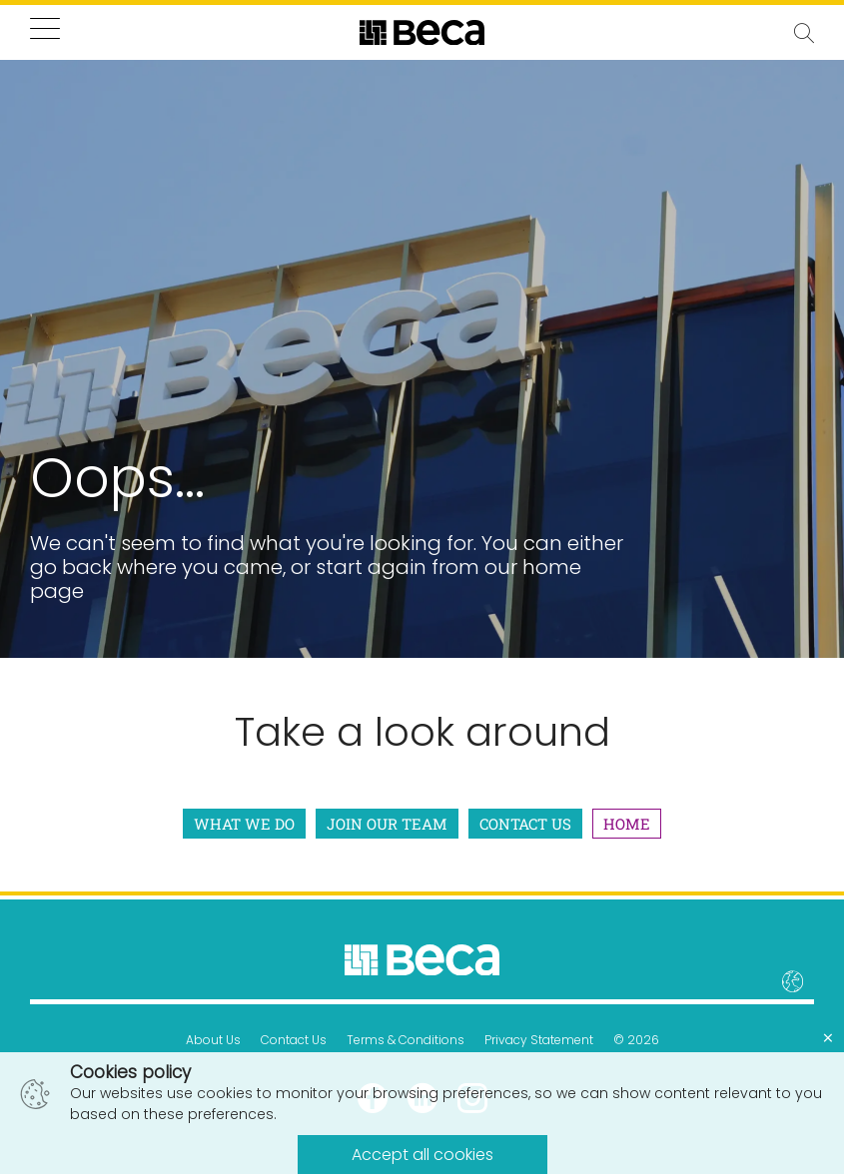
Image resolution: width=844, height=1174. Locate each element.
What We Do (244, 824)
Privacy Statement (538, 1039)
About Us (213, 1039)
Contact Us (525, 824)
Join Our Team (387, 824)
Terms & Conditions (405, 1039)
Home (626, 824)
